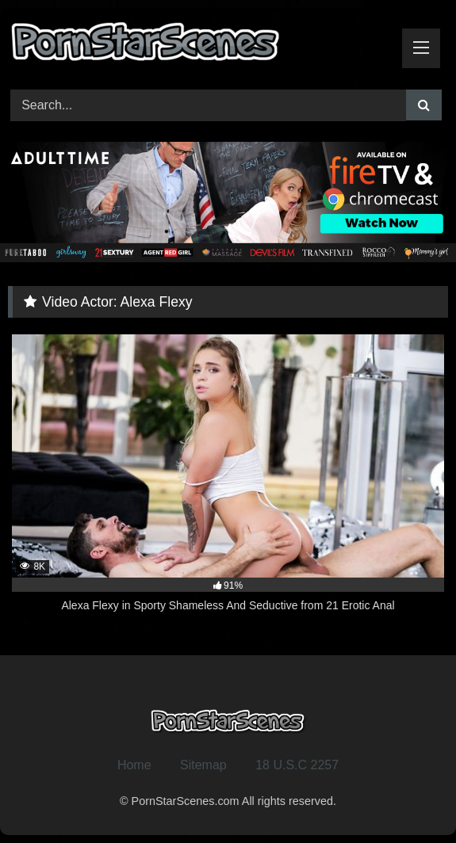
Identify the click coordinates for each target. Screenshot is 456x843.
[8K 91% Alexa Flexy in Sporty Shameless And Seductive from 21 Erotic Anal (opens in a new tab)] (228, 482)
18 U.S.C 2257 (297, 765)
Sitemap (203, 765)
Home (134, 765)
